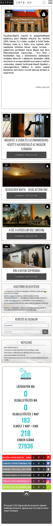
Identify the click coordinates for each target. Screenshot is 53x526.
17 (6, 250)
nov (6, 246)
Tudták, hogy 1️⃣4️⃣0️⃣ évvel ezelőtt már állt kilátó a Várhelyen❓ (24, 301)
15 (6, 169)
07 (9, 15)
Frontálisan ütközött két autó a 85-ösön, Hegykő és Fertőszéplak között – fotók (26, 359)
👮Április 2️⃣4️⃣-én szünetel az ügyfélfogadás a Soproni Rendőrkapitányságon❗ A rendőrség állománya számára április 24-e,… (26, 297)
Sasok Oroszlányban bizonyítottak (14, 355)
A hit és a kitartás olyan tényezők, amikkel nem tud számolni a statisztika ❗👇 (26, 304)
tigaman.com (27, 508)
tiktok (48, 475)
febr (8, 11)
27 (6, 209)
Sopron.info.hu (24, 505)
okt (6, 165)
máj (6, 116)
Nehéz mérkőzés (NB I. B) (11, 347)
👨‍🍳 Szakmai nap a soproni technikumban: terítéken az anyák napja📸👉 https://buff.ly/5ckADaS (26, 292)
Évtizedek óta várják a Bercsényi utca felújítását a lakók (21, 350)
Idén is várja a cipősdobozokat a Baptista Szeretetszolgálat (22, 353)
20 (6, 119)
